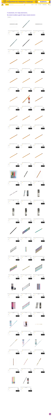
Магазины (32, 4)
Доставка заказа (25, 408)
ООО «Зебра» (36, 411)
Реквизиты (15, 411)
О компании (15, 406)
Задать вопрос (15, 409)
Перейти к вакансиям (16, 410)
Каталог (7, 4)
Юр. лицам (36, 4)
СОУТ (14, 412)
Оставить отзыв (25, 409)
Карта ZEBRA (39, 4)
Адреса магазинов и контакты (17, 407)
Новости (14, 408)
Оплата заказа (24, 407)
